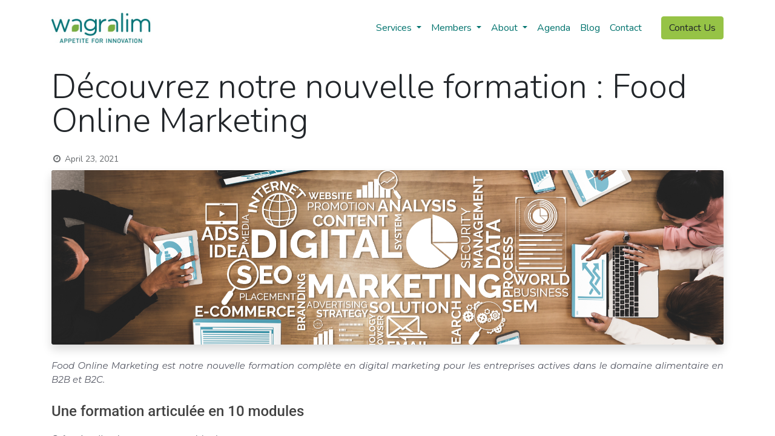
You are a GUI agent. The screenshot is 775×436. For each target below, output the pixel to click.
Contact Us (692, 28)
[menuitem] (553, 28)
